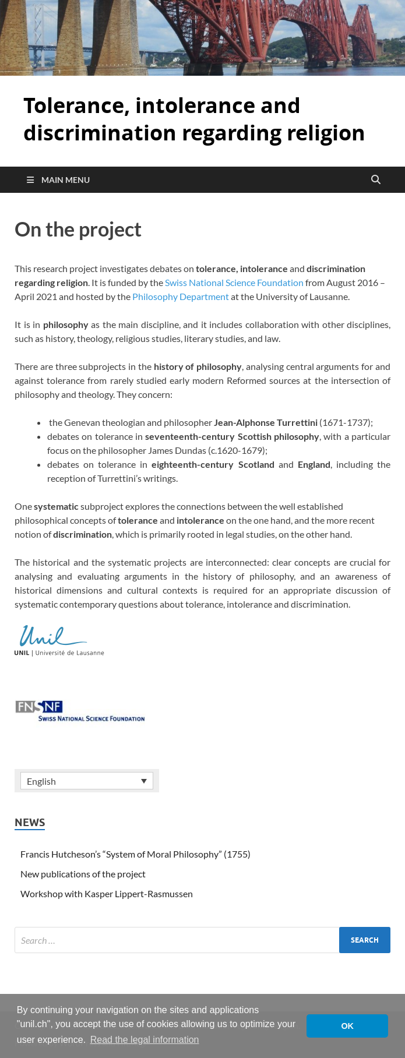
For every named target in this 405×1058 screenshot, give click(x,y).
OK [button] (347, 1026)
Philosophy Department (180, 296)
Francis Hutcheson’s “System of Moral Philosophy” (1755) (135, 853)
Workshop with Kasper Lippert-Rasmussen (106, 893)
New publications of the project (83, 873)
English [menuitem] (41, 781)
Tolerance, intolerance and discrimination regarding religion (194, 119)
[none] (87, 780)
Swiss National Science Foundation (234, 282)
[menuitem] (86, 780)
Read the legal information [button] (144, 1040)
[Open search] (376, 180)
